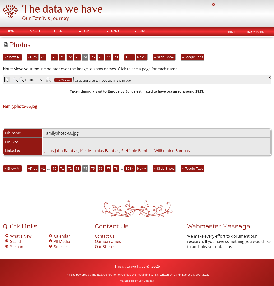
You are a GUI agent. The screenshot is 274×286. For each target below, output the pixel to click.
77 (108, 57)
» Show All (12, 57)
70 (54, 57)
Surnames (19, 246)
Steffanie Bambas (137, 150)
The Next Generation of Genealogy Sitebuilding (121, 274)
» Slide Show (164, 57)
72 (70, 57)
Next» (141, 57)
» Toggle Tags (192, 57)
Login (58, 31)
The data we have (62, 8)
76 (100, 57)
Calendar (62, 236)
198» (129, 57)
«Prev (32, 57)
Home (12, 31)
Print (230, 31)
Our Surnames (108, 241)
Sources (61, 246)
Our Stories (105, 246)
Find (86, 31)
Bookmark (255, 31)
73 (77, 57)
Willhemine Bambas (172, 150)
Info (142, 31)
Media (115, 31)
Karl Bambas (146, 280)
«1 (43, 57)
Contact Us (105, 236)
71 (62, 57)
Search (35, 31)
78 (116, 57)
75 (93, 57)
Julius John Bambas (61, 150)
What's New (20, 236)
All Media (62, 241)
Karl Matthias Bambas (99, 150)
